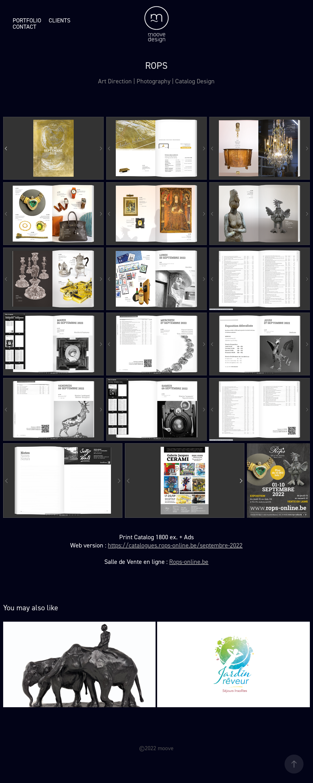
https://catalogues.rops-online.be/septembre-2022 (175, 545)
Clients (60, 20)
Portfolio (27, 20)
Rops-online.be (188, 561)
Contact (24, 26)
